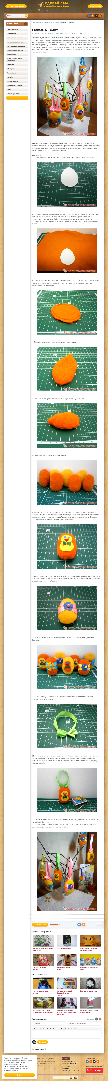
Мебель (10, 77)
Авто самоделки (12, 29)
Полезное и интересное (15, 50)
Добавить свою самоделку (69, 1061)
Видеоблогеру (66, 1066)
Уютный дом (11, 73)
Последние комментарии (69, 1063)
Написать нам (65, 1068)
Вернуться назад (40, 924)
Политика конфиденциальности (70, 1071)
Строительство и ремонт (15, 42)
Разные (9, 90)
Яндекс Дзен (65, 1058)
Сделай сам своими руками (54, 4)
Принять (19, 1075)
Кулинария (10, 65)
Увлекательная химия (14, 38)
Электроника (11, 34)
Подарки (10, 98)
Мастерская (11, 69)
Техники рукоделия (13, 94)
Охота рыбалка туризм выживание (14, 59)
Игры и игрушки (12, 81)
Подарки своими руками (61, 34)
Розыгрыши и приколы (14, 85)
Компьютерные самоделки (16, 46)
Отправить (42, 1042)
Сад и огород (11, 54)
